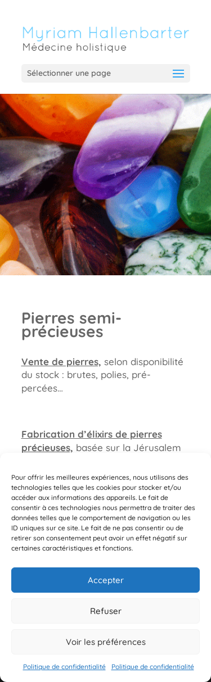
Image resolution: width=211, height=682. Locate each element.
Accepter (106, 580)
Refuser (106, 611)
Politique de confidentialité (64, 666)
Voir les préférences (106, 641)
